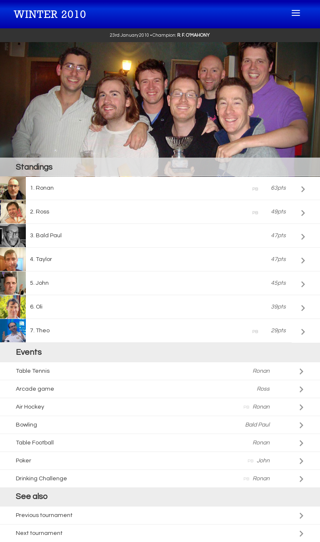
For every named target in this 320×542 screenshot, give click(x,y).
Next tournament (39, 533)
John (161, 283)
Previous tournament (44, 515)
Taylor (161, 259)
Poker (142, 461)
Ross (161, 213)
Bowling (142, 425)
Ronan (161, 189)
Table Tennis (142, 371)
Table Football (142, 443)
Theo (161, 332)
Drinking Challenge (142, 479)
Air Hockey (142, 407)
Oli (161, 307)
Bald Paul (161, 235)
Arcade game (142, 389)
